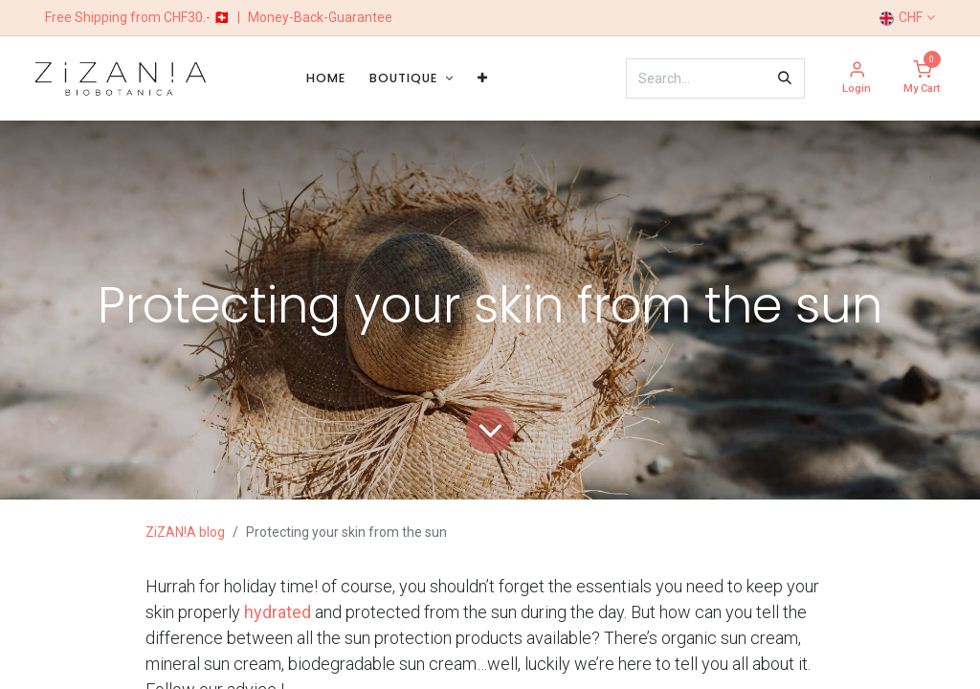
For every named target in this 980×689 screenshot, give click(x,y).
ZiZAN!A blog (185, 532)
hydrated (277, 612)
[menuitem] (326, 78)
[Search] (785, 78)
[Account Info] (856, 79)
